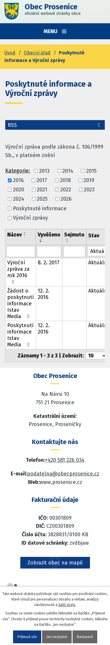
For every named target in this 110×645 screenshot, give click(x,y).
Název (14, 234)
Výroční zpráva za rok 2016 (18, 271)
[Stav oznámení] (98, 251)
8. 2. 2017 (48, 262)
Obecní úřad (37, 53)
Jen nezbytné (56, 637)
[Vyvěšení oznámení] (49, 251)
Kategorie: (17, 171)
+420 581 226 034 (64, 460)
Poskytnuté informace (39, 208)
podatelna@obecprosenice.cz (63, 474)
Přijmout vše (27, 637)
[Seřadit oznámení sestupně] (25, 235)
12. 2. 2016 (44, 294)
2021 (42, 189)
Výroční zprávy (30, 218)
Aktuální (98, 262)
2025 (42, 199)
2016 (18, 180)
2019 (89, 180)
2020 (18, 189)
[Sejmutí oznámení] (74, 251)
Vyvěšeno (49, 234)
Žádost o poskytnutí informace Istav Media (20, 304)
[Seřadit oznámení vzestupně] (25, 232)
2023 (89, 189)
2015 (91, 171)
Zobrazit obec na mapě (55, 563)
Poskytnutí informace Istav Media (20, 335)
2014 (67, 171)
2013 (44, 171)
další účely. (67, 605)
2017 (42, 180)
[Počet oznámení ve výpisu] (96, 355)
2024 (18, 199)
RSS (55, 125)
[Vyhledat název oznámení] (20, 251)
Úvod (9, 53)
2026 (66, 199)
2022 (65, 189)
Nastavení (85, 637)
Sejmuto (74, 234)
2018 (65, 180)
